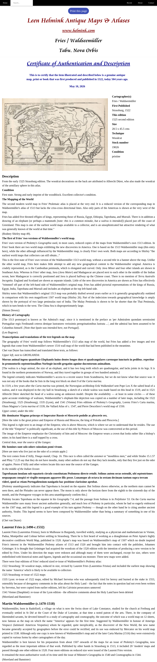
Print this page (78, 11)
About (140, 3)
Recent (129, 3)
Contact (151, 3)
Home (5, 3)
